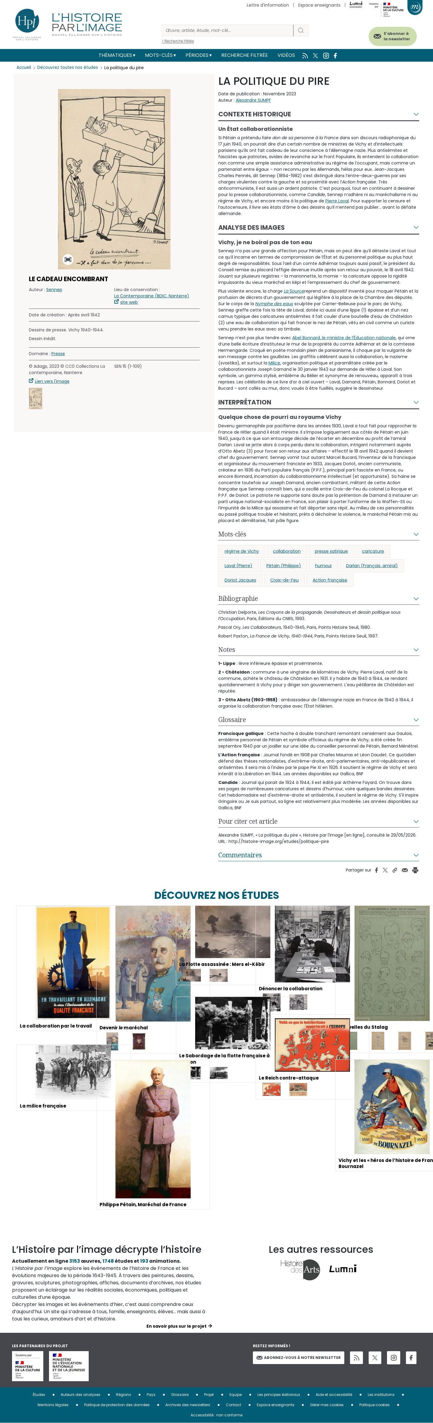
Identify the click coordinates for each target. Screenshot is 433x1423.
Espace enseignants (319, 5)
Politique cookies (374, 1404)
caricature (373, 551)
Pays (151, 1394)
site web (129, 302)
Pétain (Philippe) (283, 566)
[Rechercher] (227, 30)
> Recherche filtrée (178, 41)
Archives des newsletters (187, 1404)
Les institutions (381, 1394)
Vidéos (286, 55)
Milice (274, 363)
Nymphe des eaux (274, 304)
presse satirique (331, 551)
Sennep (54, 290)
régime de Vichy (242, 551)
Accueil (24, 68)
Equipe (235, 1394)
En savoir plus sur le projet (176, 1326)
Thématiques (115, 55)
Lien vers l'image (52, 381)
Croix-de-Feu (284, 580)
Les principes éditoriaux (278, 1394)
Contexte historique (254, 114)
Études (39, 1394)
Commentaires (240, 855)
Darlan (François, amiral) (372, 566)
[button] (35, 398)
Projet (209, 1394)
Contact (233, 1404)
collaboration (287, 551)
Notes (226, 649)
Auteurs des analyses (80, 1394)
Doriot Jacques (240, 580)
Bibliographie (238, 598)
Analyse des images (251, 227)
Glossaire (232, 719)
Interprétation (244, 402)
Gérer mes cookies (327, 1404)
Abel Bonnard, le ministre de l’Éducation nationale (344, 338)
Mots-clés (159, 55)
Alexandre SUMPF (253, 100)
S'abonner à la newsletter (392, 35)
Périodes (197, 55)
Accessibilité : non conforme (216, 1415)
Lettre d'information (268, 5)
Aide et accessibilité (334, 1394)
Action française (330, 580)
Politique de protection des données (117, 1404)
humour (323, 566)
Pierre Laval (337, 201)
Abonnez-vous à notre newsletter (298, 1357)
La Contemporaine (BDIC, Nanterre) (151, 296)
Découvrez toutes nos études (69, 68)
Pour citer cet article (248, 821)
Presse (58, 354)
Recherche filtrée (244, 55)
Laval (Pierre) (238, 566)
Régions (123, 1394)
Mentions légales (53, 1404)
